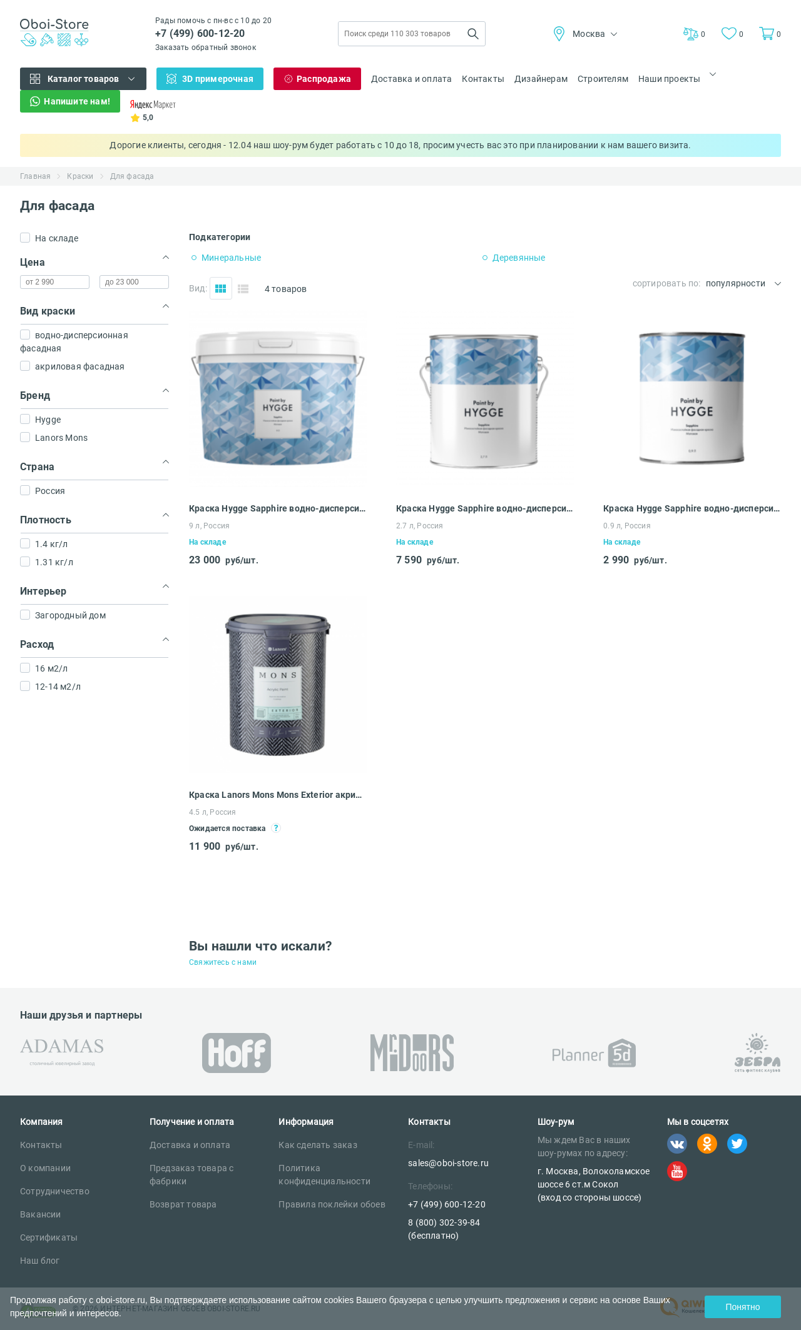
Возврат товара (183, 1204)
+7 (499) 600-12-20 (200, 33)
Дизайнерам (541, 79)
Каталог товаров (84, 79)
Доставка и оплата (411, 79)
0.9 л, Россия (627, 525)
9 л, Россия (209, 525)
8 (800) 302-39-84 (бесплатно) (444, 1229)
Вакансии (40, 1214)
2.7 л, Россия (420, 525)
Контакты (483, 79)
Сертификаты (49, 1237)
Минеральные (231, 258)
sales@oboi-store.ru (448, 1163)
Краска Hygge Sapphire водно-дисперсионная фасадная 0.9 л (692, 508)
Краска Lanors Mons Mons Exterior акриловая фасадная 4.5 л (278, 795)
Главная (35, 176)
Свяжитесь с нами (223, 962)
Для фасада (132, 176)
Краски (80, 176)
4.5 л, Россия (213, 812)
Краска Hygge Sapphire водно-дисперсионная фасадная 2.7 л (485, 508)
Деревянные (519, 258)
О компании (45, 1168)
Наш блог (40, 1261)
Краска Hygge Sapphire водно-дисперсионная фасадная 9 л (278, 508)
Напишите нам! (77, 101)
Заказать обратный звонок (205, 47)
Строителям (603, 79)
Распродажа (324, 79)
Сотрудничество (54, 1191)
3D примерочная (217, 79)
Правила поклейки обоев (331, 1204)
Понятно (742, 1307)
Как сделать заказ (317, 1145)
